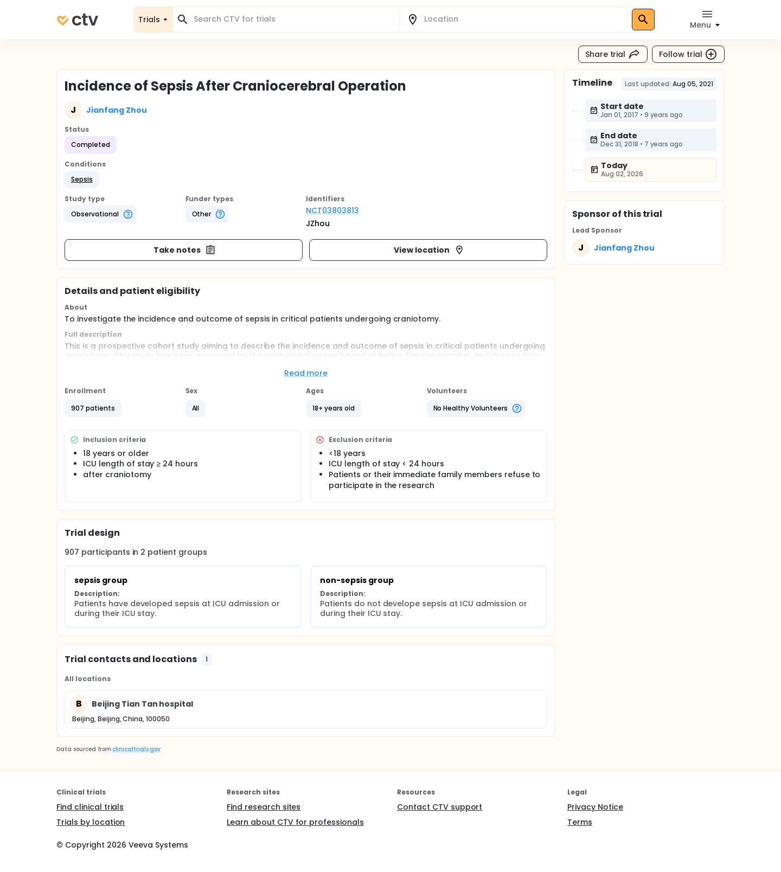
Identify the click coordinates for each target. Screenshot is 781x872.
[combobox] (292, 19)
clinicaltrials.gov (136, 749)
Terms (579, 822)
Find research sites (263, 807)
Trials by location (90, 822)
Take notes (184, 250)
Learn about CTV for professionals (295, 822)
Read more (306, 373)
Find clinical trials (90, 807)
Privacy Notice (595, 807)
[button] (82, 179)
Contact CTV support (439, 807)
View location (429, 250)
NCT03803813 (332, 210)
